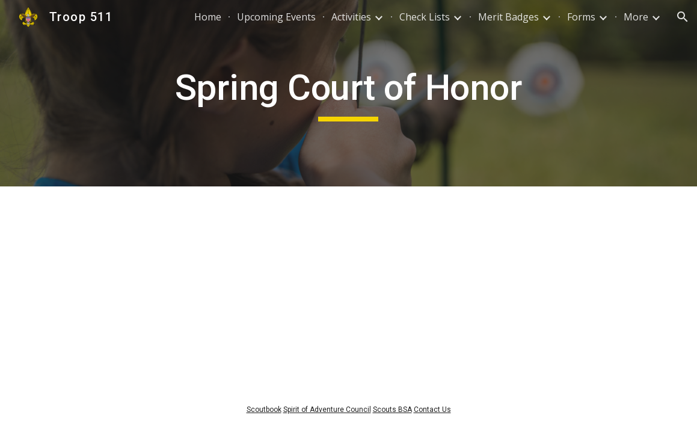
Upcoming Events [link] (276, 16)
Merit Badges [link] (508, 16)
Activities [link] (351, 16)
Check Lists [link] (424, 16)
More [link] (636, 16)
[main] (348, 93)
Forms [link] (581, 16)
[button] (682, 16)
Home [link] (207, 16)
